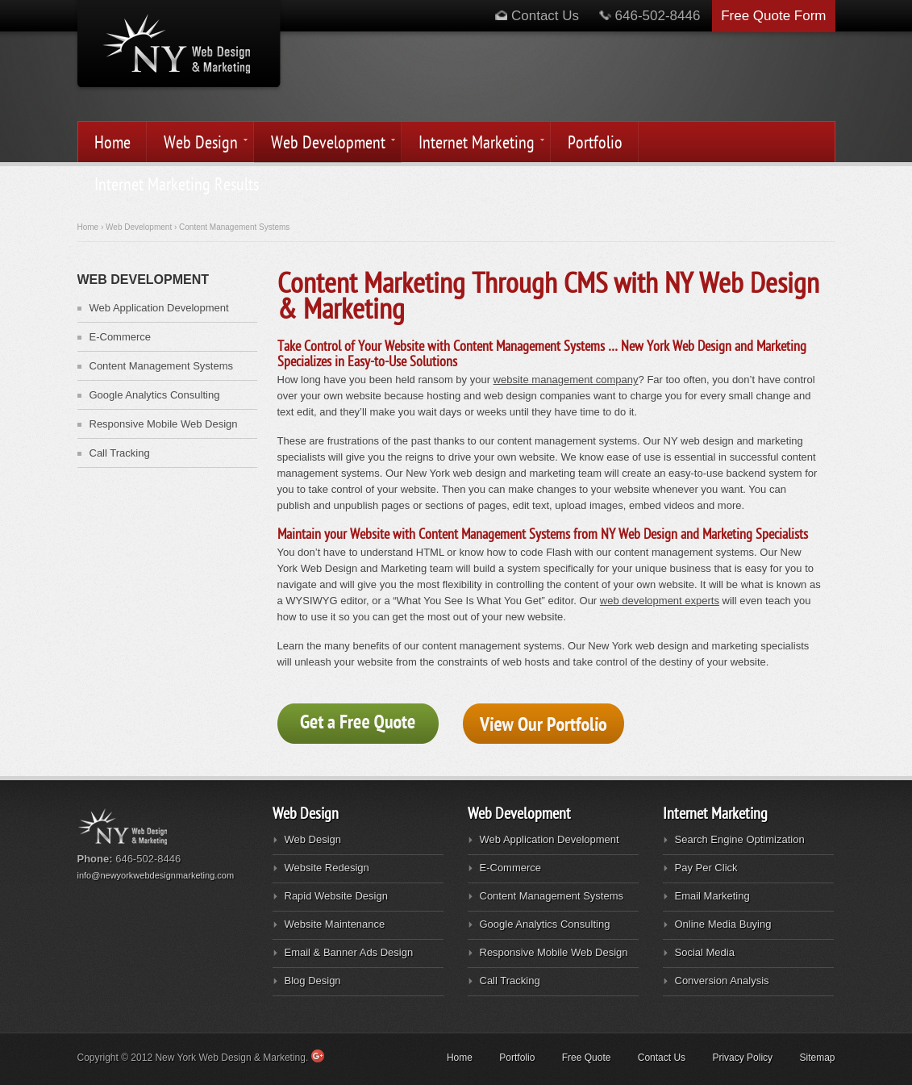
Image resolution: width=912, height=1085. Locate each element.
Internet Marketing (474, 144)
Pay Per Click (706, 868)
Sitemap (817, 1057)
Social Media (705, 952)
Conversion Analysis (722, 980)
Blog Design (313, 980)
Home (112, 142)
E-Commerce (121, 337)
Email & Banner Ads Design (349, 952)
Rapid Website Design (336, 896)
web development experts (659, 601)
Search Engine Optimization (740, 839)
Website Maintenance (335, 924)
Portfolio (595, 142)
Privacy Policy (742, 1057)
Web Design (198, 144)
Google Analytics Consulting (155, 395)
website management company (566, 379)
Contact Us (537, 15)
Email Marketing (712, 896)
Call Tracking (120, 453)
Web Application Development (159, 308)
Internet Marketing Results (176, 184)
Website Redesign (327, 868)
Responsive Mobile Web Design (164, 424)
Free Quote (586, 1057)
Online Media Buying (723, 924)
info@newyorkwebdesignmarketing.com (156, 875)
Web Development (326, 144)
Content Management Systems (161, 366)
